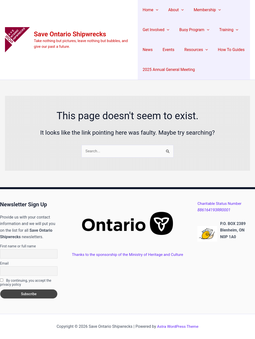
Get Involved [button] (156, 30)
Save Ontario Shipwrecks (70, 34)
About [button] (174, 10)
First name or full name (18, 246)
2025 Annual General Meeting (169, 69)
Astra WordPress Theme (177, 326)
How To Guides (225, 49)
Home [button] (150, 10)
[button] (155, 10)
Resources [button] (192, 50)
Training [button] (224, 30)
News (148, 49)
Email (4, 263)
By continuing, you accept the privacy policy (25, 282)
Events (166, 49)
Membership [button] (203, 10)
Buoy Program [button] (192, 30)
